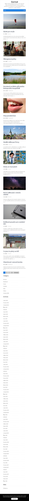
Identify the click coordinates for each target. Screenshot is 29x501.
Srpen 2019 (5, 440)
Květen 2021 (5, 398)
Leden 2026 (5, 300)
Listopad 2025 (6, 305)
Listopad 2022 (6, 369)
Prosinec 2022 (6, 366)
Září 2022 (5, 371)
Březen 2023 (5, 360)
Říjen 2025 (5, 307)
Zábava (4, 290)
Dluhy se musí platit (10, 167)
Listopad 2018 (6, 453)
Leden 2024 (5, 341)
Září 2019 (5, 437)
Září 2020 (5, 417)
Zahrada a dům (6, 293)
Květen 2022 (5, 380)
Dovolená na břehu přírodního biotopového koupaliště (13, 87)
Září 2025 (5, 309)
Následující (16, 272)
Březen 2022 (5, 385)
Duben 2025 (5, 314)
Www (4, 288)
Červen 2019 (5, 444)
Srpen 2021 (5, 396)
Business (9, 34)
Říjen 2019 (5, 435)
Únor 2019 (5, 449)
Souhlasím (14, 498)
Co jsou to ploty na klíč (11, 251)
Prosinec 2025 (6, 302)
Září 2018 (5, 456)
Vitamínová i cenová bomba (12, 262)
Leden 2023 (5, 364)
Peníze (9, 169)
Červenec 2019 (6, 442)
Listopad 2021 (6, 392)
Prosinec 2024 (6, 323)
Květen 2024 (5, 334)
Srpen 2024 (5, 330)
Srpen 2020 (5, 419)
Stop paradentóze (9, 116)
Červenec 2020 (6, 421)
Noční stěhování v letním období (12, 194)
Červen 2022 (5, 378)
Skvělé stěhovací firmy (11, 142)
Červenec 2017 (6, 474)
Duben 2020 (5, 426)
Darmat (14, 1)
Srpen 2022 (5, 373)
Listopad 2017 (6, 467)
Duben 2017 (5, 478)
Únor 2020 (5, 428)
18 (11, 272)
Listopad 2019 (6, 433)
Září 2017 (5, 469)
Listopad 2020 (6, 412)
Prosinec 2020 (6, 410)
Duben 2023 (5, 357)
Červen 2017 (5, 476)
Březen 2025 (5, 316)
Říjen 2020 (5, 414)
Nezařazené (5, 281)
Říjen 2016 (5, 481)
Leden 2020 (5, 430)
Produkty (10, 61)
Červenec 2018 (6, 460)
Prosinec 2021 (6, 389)
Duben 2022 (5, 382)
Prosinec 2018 (6, 451)
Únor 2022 (5, 387)
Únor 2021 (5, 405)
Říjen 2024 (5, 327)
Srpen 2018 (5, 458)
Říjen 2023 (5, 346)
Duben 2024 (5, 337)
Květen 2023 (5, 355)
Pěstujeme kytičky (9, 59)
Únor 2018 (5, 462)
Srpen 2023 (5, 350)
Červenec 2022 (6, 376)
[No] (27, 497)
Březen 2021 (5, 403)
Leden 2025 (5, 321)
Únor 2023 (5, 362)
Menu (5, 10)
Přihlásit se (5, 488)
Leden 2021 (5, 408)
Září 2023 (5, 348)
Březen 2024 (5, 339)
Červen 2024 (5, 332)
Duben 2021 (5, 401)
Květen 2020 (5, 424)
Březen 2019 (5, 446)
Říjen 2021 (5, 394)
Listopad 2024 (6, 325)
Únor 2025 (5, 318)
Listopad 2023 (6, 344)
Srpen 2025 (5, 311)
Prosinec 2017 (6, 465)
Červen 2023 (5, 353)
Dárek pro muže (8, 31)
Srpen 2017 (5, 472)
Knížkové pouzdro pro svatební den (14, 223)
